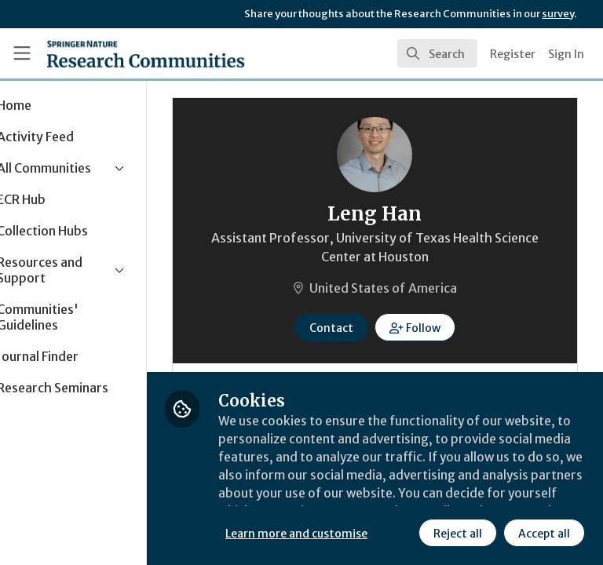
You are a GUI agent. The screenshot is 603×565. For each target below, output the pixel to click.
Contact (359, 328)
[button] (442, 327)
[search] (437, 53)
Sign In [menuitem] (566, 54)
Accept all (404, 533)
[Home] (145, 53)
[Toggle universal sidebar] (22, 53)
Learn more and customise (351, 498)
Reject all (318, 533)
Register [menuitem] (512, 54)
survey (558, 13)
